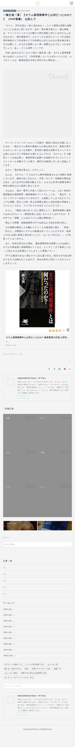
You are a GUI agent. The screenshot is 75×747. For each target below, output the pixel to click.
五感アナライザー (41, 682)
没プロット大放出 (13, 678)
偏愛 (57, 682)
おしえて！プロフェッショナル (19, 691)
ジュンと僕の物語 (35, 678)
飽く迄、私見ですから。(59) (12, 356)
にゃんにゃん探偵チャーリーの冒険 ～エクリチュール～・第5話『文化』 (33, 589)
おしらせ (53, 678)
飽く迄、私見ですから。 (9, 10)
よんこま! (11, 687)
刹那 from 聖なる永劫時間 (34, 687)
